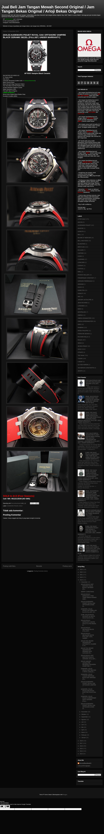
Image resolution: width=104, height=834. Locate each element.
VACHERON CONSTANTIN (86, 368)
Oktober (83, 714)
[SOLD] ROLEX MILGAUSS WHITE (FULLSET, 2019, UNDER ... (87, 636)
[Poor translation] (7, 806)
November (84, 712)
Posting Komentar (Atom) (41, 571)
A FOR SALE (81, 219)
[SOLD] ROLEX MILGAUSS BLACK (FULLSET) (87, 629)
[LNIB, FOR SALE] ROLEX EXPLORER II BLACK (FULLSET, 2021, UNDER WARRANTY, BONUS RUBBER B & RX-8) (89, 549)
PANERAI (80, 327)
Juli (82, 722)
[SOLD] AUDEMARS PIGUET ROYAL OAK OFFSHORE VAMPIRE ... (88, 684)
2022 (81, 572)
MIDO (79, 309)
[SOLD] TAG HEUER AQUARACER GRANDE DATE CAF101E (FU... (87, 650)
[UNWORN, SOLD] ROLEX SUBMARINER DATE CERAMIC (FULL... (88, 699)
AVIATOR (80, 228)
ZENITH (80, 371)
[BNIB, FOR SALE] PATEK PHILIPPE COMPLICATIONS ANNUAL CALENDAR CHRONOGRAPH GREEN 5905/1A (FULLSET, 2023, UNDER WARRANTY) (88, 474)
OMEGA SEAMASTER (84, 318)
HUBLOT (80, 293)
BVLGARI (80, 250)
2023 (81, 569)
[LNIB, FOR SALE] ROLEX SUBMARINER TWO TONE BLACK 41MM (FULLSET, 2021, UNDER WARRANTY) (93, 456)
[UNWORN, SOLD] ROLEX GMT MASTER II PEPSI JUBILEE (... (88, 670)
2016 (81, 746)
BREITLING (81, 247)
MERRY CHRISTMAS (87, 591)
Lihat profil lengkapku (84, 766)
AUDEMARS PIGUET (12, 506)
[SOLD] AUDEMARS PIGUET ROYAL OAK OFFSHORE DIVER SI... (88, 604)
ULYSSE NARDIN (83, 364)
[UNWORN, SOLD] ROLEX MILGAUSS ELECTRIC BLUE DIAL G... (88, 691)
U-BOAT (80, 361)
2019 (81, 580)
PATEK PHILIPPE (83, 330)
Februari (84, 735)
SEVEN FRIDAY (82, 346)
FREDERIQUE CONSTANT (86, 278)
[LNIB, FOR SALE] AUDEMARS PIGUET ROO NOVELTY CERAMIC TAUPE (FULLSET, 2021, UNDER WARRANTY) (89, 530)
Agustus (83, 719)
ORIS (79, 324)
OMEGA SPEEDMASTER (85, 321)
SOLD (20, 506)
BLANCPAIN (81, 244)
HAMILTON (81, 290)
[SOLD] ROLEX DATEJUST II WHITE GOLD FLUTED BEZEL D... (88, 623)
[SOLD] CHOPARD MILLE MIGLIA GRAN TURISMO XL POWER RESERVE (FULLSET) (93, 512)
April (82, 730)
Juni (82, 724)
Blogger (65, 794)
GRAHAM (80, 284)
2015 (81, 748)
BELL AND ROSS (83, 240)
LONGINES (81, 306)
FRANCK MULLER (83, 275)
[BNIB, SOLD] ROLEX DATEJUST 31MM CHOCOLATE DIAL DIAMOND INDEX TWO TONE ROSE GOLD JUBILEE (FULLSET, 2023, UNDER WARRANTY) (89, 495)
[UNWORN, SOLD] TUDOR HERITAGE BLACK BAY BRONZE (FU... (88, 677)
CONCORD (81, 262)
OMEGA (80, 315)
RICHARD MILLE (83, 337)
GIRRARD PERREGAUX (85, 281)
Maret (83, 732)
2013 (81, 753)
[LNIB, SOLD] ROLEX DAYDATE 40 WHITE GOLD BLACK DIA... (88, 616)
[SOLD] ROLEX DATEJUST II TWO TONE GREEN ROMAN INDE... (88, 596)
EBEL (79, 271)
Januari (83, 737)
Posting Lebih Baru (9, 566)
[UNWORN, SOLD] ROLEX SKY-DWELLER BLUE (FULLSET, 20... (89, 610)
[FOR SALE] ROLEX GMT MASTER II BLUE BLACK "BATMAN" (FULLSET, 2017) (93, 383)
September (84, 717)
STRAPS (80, 352)
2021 (81, 574)
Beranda (39, 566)
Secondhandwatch (85, 763)
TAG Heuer (81, 355)
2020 (81, 577)
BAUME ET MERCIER (84, 237)
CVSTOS (80, 268)
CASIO (80, 256)
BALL (79, 234)
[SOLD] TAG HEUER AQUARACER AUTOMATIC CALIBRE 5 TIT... (88, 643)
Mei (82, 727)
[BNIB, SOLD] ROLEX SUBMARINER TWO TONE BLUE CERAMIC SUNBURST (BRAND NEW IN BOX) (93, 399)
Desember (84, 582)
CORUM (80, 265)
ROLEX (80, 340)
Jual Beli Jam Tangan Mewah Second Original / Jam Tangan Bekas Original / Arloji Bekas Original (48, 9)
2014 (81, 751)
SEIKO (80, 343)
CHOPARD (81, 259)
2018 (81, 741)
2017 (81, 743)
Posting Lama (67, 566)
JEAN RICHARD (82, 302)
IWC (79, 296)
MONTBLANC (82, 312)
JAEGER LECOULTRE (84, 299)
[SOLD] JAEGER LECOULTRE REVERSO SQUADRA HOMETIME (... (88, 664)
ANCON (80, 222)
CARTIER (80, 253)
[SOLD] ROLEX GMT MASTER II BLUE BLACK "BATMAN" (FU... (87, 587)
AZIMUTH (81, 231)
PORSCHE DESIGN (84, 333)
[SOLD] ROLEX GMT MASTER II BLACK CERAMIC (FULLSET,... (89, 657)
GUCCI (80, 287)
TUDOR (80, 358)
